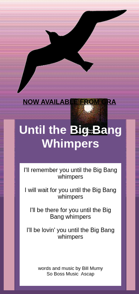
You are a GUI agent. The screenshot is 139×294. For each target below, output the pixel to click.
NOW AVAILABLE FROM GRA (69, 102)
